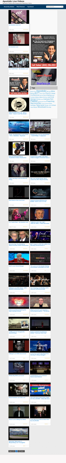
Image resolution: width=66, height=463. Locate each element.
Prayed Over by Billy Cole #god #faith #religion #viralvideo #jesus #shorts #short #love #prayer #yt (40, 158)
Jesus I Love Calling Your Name (17, 419)
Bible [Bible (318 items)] (53, 91)
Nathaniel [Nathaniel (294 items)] (47, 99)
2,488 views (33, 336)
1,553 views (33, 314)
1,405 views (12, 292)
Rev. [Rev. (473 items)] (40, 103)
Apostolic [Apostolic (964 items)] (41, 91)
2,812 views (33, 205)
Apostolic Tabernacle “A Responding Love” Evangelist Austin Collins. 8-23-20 (17, 442)
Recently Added (9, 6)
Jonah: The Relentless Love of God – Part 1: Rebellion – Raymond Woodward (18, 136)
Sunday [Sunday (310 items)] (33, 105)
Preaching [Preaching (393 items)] (50, 101)
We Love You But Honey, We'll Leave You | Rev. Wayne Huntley (39, 179)
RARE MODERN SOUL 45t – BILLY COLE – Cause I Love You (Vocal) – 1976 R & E (18, 114)
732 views (11, 117)
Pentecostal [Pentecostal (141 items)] (40, 101)
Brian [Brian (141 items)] (41, 93)
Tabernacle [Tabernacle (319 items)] (40, 105)
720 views (11, 183)
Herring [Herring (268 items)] (49, 95)
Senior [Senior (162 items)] (43, 103)
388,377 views (12, 227)
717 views (11, 205)
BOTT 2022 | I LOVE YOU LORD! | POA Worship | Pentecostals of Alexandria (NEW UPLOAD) (40, 245)
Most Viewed (21, 6)
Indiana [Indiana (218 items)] (37, 97)
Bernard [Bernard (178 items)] (49, 91)
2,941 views (33, 249)
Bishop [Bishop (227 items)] (32, 93)
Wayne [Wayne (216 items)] (35, 107)
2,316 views (12, 249)
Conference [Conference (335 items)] (34, 95)
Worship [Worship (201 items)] (49, 107)
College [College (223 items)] (53, 93)
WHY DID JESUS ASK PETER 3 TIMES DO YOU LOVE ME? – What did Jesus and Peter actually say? (40, 399)
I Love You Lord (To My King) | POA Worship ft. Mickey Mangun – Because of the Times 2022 (39, 355)
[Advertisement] (43, 22)
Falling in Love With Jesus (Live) (17, 353)
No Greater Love (13, 47)
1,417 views (12, 358)
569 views (33, 139)
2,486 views (12, 402)
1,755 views (33, 270)
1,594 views (33, 292)
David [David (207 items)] (45, 95)
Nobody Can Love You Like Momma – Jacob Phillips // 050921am (39, 135)
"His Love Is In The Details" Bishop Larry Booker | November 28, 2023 (39, 266)
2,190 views (12, 446)
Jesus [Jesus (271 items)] (41, 97)
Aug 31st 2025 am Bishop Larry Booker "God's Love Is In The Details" (38, 201)
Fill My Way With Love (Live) (16, 375)
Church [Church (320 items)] (47, 93)
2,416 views (12, 424)
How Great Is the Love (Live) (16, 200)
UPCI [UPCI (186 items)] (50, 105)
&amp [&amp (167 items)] (31, 91)
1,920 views (12, 380)
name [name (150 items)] (42, 99)
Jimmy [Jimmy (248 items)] (45, 97)
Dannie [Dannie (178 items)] (41, 95)
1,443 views (12, 314)
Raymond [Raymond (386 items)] (34, 103)
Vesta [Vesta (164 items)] (31, 107)
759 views (33, 183)
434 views (11, 29)
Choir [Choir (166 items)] (44, 93)
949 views (33, 161)
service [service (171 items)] (47, 103)
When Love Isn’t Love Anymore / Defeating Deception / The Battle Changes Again (39, 311)
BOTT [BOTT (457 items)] (37, 93)
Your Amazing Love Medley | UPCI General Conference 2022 (39, 288)
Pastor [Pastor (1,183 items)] (34, 100)
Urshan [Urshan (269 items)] (53, 105)
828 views (11, 51)
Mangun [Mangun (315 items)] (33, 99)
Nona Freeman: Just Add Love (17, 397)
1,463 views (12, 336)
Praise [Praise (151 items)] (44, 101)
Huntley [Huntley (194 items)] (32, 97)
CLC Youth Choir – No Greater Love (18, 68)
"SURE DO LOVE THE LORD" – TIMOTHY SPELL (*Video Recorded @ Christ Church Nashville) (39, 223)
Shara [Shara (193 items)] (50, 103)
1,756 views (33, 380)
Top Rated (30, 6)
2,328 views (33, 358)
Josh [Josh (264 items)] (48, 97)
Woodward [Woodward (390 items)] (42, 107)
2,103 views (33, 424)
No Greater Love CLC (15, 25)
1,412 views (33, 227)
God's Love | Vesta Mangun (16, 266)
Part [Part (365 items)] (51, 99)
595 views (11, 139)
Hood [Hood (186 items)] (53, 95)
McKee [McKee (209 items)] (38, 99)
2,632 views (12, 270)
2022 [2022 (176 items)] (35, 91)
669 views (11, 73)
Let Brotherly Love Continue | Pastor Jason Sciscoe (38, 376)
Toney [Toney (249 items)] (46, 105)
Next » (22, 451)
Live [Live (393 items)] (52, 97)
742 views (11, 161)
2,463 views (33, 402)
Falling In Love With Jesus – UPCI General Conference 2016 (18, 288)
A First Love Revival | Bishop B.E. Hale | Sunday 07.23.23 (17, 310)
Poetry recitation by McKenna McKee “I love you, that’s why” (38, 332)
